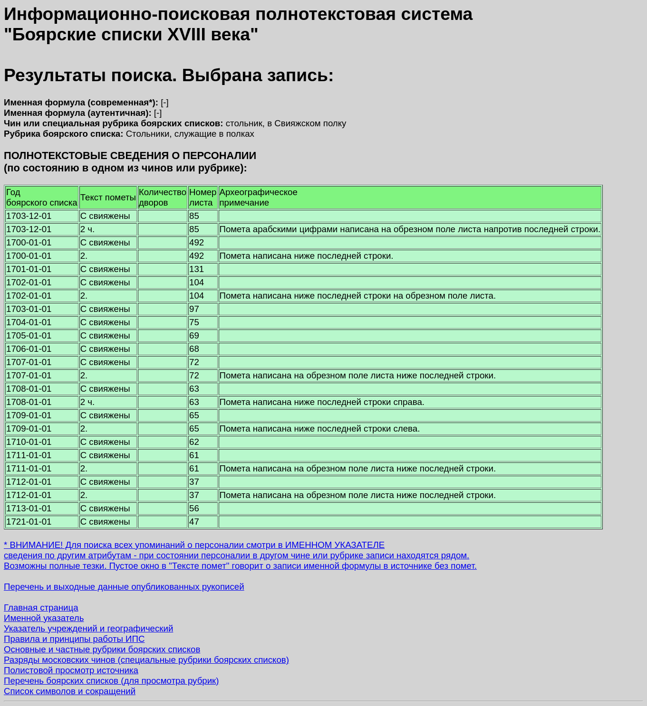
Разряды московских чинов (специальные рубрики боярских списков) (146, 660)
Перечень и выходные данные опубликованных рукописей (124, 587)
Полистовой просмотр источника (71, 670)
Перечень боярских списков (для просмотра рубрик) (111, 681)
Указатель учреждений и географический (88, 628)
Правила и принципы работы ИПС (74, 639)
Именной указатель (44, 618)
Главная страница (41, 607)
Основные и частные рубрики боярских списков (102, 649)
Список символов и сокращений (69, 691)
